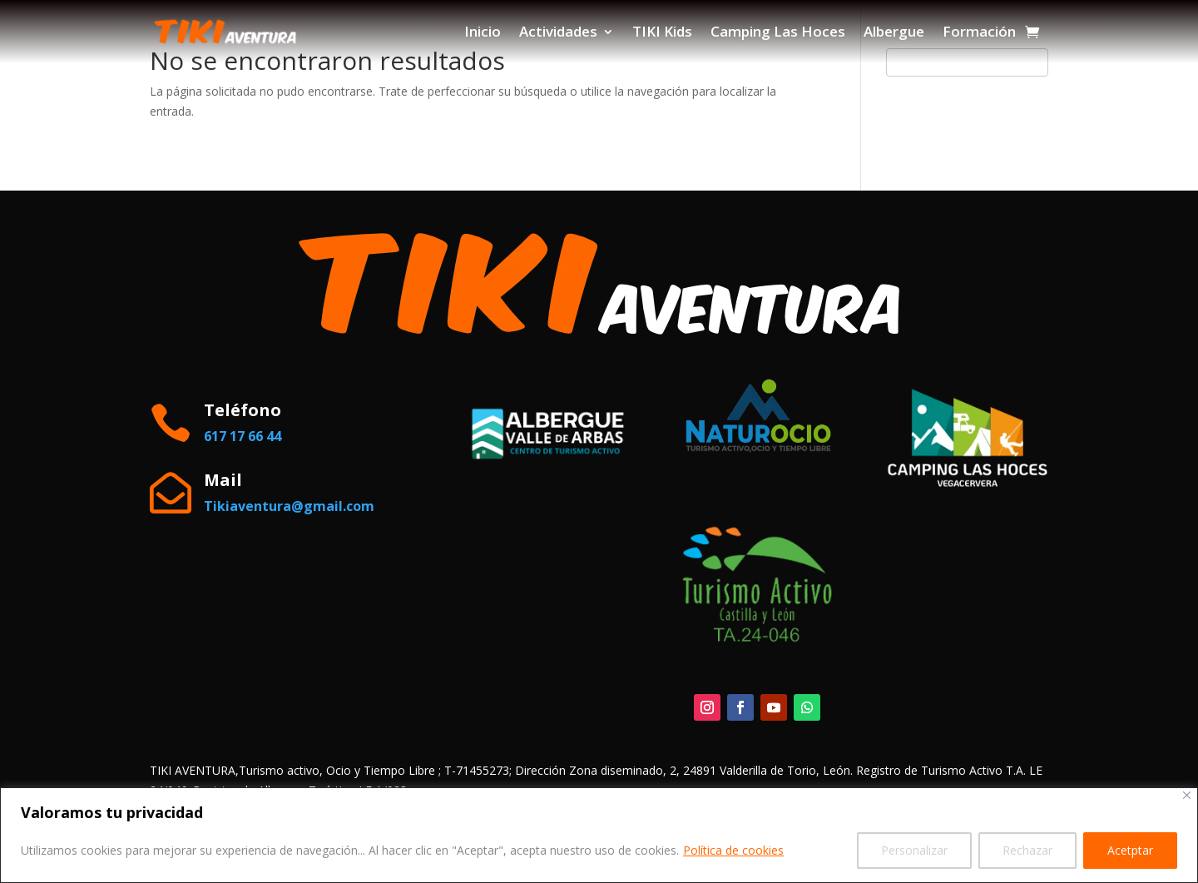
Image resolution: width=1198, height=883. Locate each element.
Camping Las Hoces (777, 31)
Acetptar (1130, 850)
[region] (599, 835)
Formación (979, 31)
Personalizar (914, 850)
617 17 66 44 (242, 436)
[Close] (1187, 795)
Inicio (482, 31)
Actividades (558, 31)
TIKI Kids (662, 31)
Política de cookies (733, 850)
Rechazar (1027, 850)
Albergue (894, 31)
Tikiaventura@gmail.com (289, 506)
